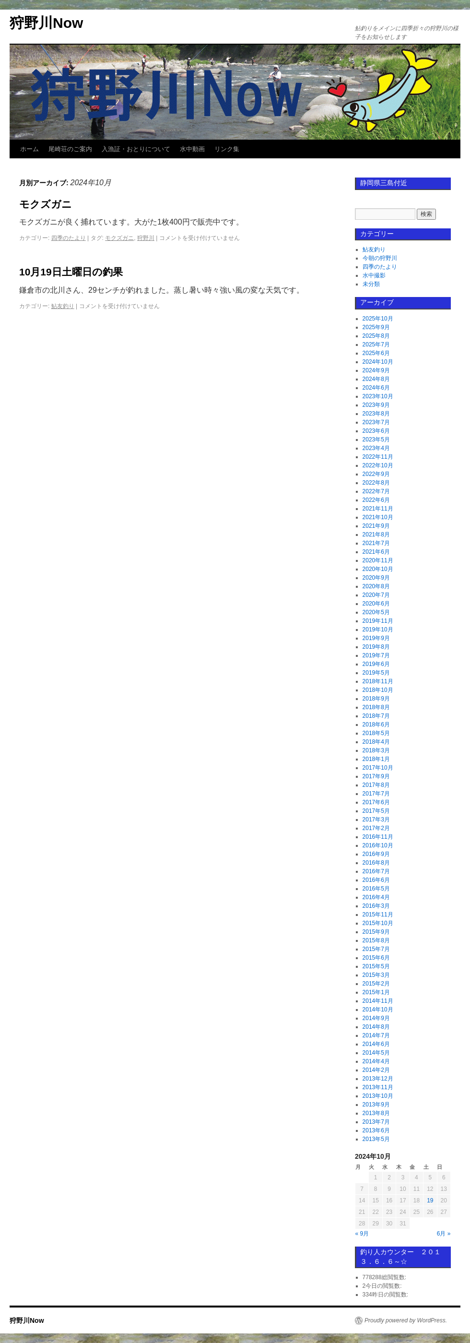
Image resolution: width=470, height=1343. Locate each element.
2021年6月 (376, 551)
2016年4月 (376, 897)
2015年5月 (376, 966)
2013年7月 (376, 1121)
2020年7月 (376, 595)
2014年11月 (378, 1001)
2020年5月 (376, 612)
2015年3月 (376, 975)
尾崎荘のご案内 (70, 149)
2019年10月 (378, 629)
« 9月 (362, 1233)
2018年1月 (376, 759)
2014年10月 (378, 1009)
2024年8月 (376, 379)
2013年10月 (378, 1096)
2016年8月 (376, 862)
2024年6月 (376, 387)
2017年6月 (376, 802)
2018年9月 (376, 698)
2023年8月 (376, 413)
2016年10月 (378, 845)
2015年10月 (378, 923)
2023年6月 (376, 431)
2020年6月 (376, 603)
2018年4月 (376, 741)
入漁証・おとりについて (136, 149)
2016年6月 (376, 880)
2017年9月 (376, 776)
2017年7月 (376, 793)
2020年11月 (378, 560)
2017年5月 (376, 811)
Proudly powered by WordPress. (405, 1320)
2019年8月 (376, 646)
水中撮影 (374, 275)
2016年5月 (376, 888)
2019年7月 (376, 655)
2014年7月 (376, 1035)
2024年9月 (376, 370)
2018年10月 (378, 690)
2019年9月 (376, 638)
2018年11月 (378, 681)
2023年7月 (376, 422)
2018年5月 (376, 733)
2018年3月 (376, 750)
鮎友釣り (62, 306)
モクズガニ (45, 204)
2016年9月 (376, 854)
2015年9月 (376, 931)
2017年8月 (376, 785)
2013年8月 (376, 1113)
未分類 (371, 284)
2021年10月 (378, 517)
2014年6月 (376, 1044)
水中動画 (192, 149)
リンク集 (226, 149)
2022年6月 (376, 500)
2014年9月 (376, 1018)
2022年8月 (376, 482)
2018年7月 (376, 716)
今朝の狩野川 (380, 258)
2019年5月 (376, 672)
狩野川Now (46, 23)
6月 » (444, 1233)
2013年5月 (376, 1139)
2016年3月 (376, 906)
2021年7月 (376, 543)
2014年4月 (376, 1061)
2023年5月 (376, 439)
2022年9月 (376, 474)
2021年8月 (376, 534)
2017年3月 (376, 819)
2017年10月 (378, 767)
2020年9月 (376, 577)
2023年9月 (376, 405)
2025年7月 (376, 344)
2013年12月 (378, 1078)
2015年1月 (376, 992)
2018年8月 (376, 707)
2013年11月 (378, 1087)
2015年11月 (378, 914)
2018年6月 (376, 724)
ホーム (29, 149)
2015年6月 (376, 957)
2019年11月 (378, 621)
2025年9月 (376, 327)
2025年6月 (376, 353)
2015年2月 (376, 983)
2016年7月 (376, 871)
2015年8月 (376, 940)
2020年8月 (376, 586)
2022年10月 (378, 465)
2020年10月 (378, 569)
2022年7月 (376, 491)
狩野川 (145, 238)
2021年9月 (376, 526)
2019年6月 (376, 664)
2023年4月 (376, 448)
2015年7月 (376, 949)
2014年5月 (376, 1052)
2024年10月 (378, 361)
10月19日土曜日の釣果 (71, 271)
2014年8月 (376, 1026)
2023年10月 (378, 396)
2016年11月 (378, 836)
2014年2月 (376, 1070)
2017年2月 (376, 828)
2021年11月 (378, 508)
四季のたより (68, 238)
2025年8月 (376, 336)
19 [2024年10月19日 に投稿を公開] (430, 1200)
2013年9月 (376, 1104)
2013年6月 (376, 1130)
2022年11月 (378, 456)
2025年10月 (378, 318)
